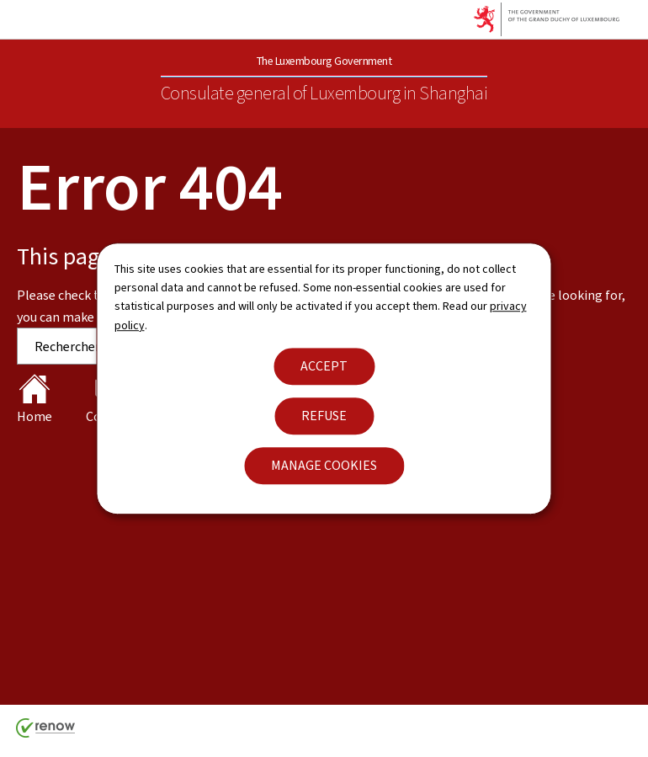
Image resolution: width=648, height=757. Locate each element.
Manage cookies (324, 465)
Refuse (324, 415)
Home (34, 399)
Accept (324, 366)
